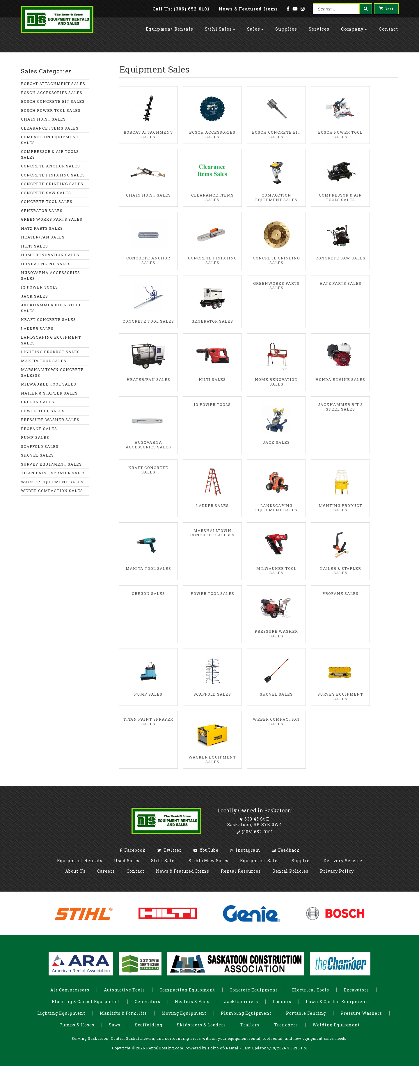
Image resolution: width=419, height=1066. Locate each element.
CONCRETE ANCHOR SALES (50, 166)
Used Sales (126, 860)
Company (354, 24)
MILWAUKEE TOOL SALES (48, 384)
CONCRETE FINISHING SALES (53, 175)
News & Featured (248, 9)
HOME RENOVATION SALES (50, 254)
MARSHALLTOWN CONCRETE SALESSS (52, 372)
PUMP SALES (35, 437)
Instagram (245, 850)
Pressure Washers (361, 1013)
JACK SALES (34, 296)
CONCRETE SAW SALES (46, 192)
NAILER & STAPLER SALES (49, 393)
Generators (147, 1001)
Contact (388, 24)
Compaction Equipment (187, 990)
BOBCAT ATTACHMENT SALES (53, 83)
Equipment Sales (260, 860)
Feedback (286, 850)
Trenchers (286, 1025)
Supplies (286, 24)
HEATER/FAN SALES (43, 237)
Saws (114, 1025)
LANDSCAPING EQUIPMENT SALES (51, 340)
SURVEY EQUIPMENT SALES (51, 464)
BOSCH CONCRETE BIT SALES (53, 101)
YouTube (206, 850)
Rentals (169, 24)
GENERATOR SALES (42, 210)
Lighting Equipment (61, 1013)
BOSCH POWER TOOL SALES (51, 110)
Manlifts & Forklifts (123, 1013)
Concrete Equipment (254, 990)
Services (319, 24)
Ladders (282, 1001)
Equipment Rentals (79, 860)
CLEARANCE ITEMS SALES (50, 128)
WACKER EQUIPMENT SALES (52, 482)
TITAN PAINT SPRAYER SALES (53, 472)
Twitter (169, 850)
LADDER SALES (37, 328)
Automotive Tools (124, 990)
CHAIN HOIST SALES (43, 119)
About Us (75, 871)
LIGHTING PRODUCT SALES (50, 351)
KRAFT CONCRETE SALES (48, 319)
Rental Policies (290, 871)
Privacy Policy (337, 871)
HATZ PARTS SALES (42, 228)
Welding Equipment (336, 1025)
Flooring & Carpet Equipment (86, 1001)
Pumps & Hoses (76, 1025)
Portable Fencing (306, 1013)
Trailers (250, 1025)
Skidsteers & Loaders (201, 1025)
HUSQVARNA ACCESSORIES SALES (50, 275)
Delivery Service (343, 860)
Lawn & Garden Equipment (336, 1001)
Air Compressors (69, 990)
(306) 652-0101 (255, 832)
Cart (386, 8)
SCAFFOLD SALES (39, 446)
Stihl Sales (220, 24)
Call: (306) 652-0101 (181, 9)
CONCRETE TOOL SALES (46, 201)
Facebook (133, 850)
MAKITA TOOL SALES (43, 360)
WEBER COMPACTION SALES (52, 490)
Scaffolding (148, 1025)
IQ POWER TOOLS (39, 287)
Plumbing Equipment (246, 1013)
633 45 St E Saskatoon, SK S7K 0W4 (254, 821)
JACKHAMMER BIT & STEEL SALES (51, 307)
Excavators (356, 990)
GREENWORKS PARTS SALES (51, 219)
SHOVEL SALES (37, 455)
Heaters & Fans (192, 1001)
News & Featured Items (182, 871)
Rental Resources (241, 871)
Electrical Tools (310, 990)
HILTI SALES (34, 246)
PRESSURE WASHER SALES (50, 419)
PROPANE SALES (39, 428)
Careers (106, 871)
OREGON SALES (37, 401)
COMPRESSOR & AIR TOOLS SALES (50, 154)
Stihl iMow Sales (208, 860)
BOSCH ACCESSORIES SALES (51, 92)
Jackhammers (241, 1001)
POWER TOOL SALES (43, 410)
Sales (255, 24)
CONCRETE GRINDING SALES (52, 183)
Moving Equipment (183, 1013)
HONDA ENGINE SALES (46, 263)
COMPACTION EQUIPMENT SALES (50, 139)
